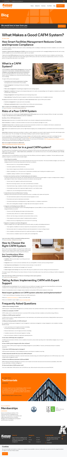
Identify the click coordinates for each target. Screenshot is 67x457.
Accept (4, 453)
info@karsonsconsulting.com (18, 1)
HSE (29, 137)
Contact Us (60, 5)
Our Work (49, 5)
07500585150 (6, 1)
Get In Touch (61, 26)
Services (43, 5)
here (53, 449)
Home (32, 5)
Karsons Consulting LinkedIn (25, 299)
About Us (37, 5)
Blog (54, 5)
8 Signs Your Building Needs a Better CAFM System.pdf (15, 144)
